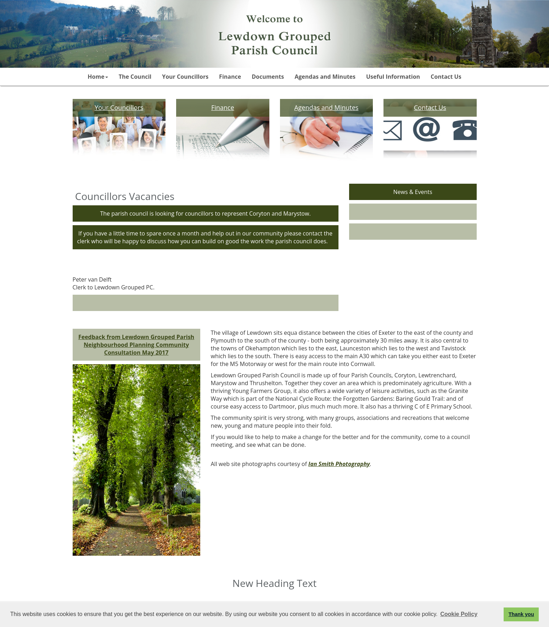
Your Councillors (185, 77)
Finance (230, 77)
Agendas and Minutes (325, 77)
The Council (135, 77)
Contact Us (446, 77)
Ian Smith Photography (339, 464)
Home (98, 77)
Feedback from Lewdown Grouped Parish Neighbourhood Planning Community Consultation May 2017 (136, 344)
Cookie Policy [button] (458, 614)
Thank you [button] (521, 614)
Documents (268, 77)
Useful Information (393, 77)
